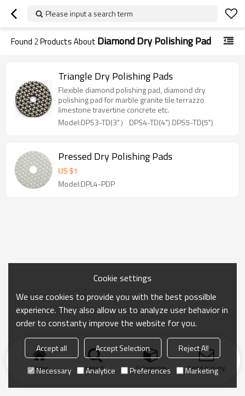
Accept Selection (123, 348)
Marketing (197, 370)
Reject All (194, 348)
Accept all (51, 348)
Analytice (96, 370)
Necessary (49, 370)
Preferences (146, 370)
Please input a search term (89, 13)
